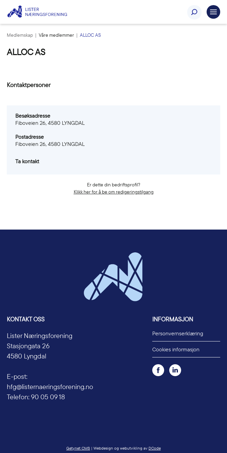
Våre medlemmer (57, 35)
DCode (155, 448)
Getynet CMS (78, 448)
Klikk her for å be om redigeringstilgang (114, 192)
